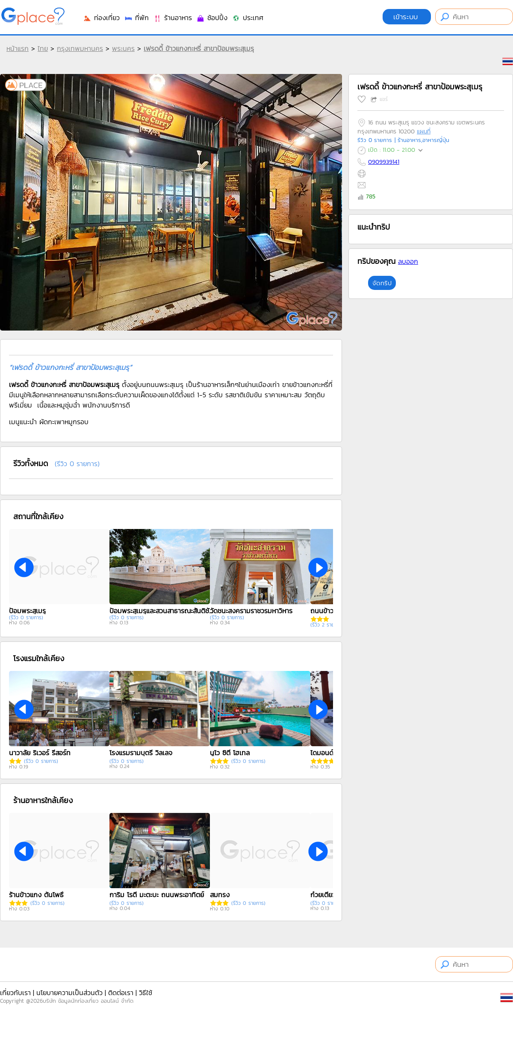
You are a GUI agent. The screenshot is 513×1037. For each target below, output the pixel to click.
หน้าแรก (17, 48)
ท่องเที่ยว (101, 17)
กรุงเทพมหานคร (80, 48)
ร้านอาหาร (172, 17)
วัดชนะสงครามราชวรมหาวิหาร (251, 610)
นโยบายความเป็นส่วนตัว (69, 992)
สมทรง (220, 894)
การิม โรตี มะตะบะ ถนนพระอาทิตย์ (156, 894)
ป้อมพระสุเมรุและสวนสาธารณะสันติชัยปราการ (162, 610)
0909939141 (383, 161)
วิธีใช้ (145, 992)
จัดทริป (382, 283)
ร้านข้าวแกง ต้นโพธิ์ (36, 894)
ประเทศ (247, 17)
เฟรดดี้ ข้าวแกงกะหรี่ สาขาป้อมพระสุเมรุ (199, 48)
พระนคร (123, 48)
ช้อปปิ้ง (211, 17)
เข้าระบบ (406, 16)
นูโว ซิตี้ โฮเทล (230, 752)
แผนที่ (423, 131)
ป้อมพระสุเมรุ (27, 610)
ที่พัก (136, 17)
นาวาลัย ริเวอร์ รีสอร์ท (40, 752)
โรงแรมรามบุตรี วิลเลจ (140, 752)
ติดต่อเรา (120, 992)
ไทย (43, 48)
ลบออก (408, 261)
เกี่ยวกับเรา (15, 992)
